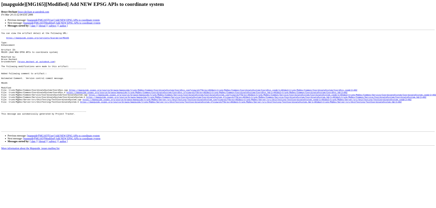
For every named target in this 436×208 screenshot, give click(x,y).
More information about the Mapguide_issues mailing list (30, 167)
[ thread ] (42, 25)
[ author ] (63, 25)
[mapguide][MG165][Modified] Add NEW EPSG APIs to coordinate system (61, 23)
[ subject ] (53, 25)
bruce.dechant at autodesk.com (33, 11)
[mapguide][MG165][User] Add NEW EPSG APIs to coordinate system (63, 20)
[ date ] (33, 25)
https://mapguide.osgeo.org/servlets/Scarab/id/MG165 (37, 39)
